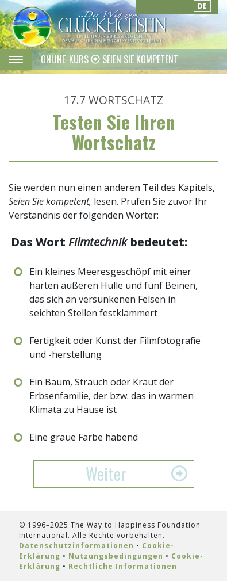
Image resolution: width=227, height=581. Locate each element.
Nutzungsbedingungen (115, 556)
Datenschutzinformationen (76, 546)
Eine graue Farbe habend (83, 437)
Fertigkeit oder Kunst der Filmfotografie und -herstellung (115, 347)
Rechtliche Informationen (122, 566)
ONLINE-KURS (66, 59)
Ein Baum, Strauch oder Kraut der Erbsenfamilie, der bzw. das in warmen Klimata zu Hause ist (111, 396)
